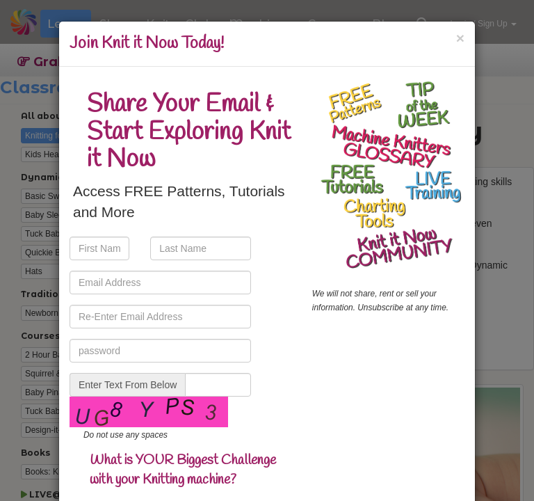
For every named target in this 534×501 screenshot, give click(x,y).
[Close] (460, 38)
